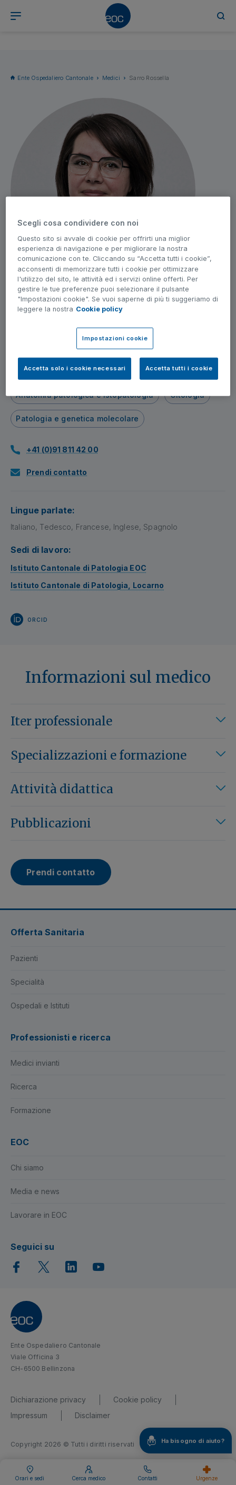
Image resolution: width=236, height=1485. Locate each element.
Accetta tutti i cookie (179, 368)
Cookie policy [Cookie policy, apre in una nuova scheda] (99, 309)
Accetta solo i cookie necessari (75, 368)
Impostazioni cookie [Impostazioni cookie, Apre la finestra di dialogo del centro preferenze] (115, 337)
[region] (118, 296)
